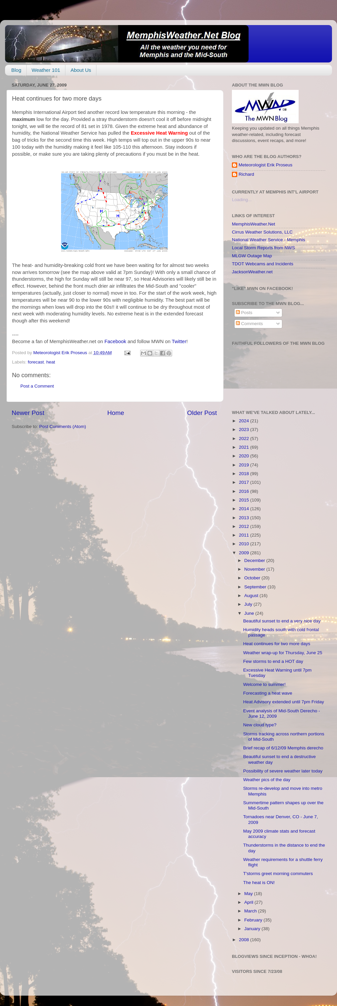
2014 (244, 508)
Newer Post (28, 412)
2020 (244, 455)
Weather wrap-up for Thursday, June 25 (282, 652)
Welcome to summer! (264, 684)
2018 (244, 473)
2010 (244, 543)
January (253, 928)
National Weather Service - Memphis (268, 239)
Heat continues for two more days (276, 643)
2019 (244, 464)
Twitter (179, 341)
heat (50, 362)
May (249, 893)
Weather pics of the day (267, 779)
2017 (244, 482)
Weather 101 (46, 70)
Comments (249, 323)
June (249, 613)
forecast (36, 362)
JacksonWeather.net (252, 271)
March (251, 910)
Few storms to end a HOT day (273, 661)
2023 (244, 429)
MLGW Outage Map (252, 255)
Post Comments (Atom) (62, 426)
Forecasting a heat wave (267, 693)
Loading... (242, 199)
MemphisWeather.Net (253, 224)
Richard (246, 174)
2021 (244, 447)
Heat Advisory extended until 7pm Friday (283, 701)
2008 (244, 939)
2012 (244, 526)
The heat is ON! (259, 882)
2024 (244, 420)
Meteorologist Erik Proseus (265, 164)
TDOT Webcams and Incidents (262, 263)
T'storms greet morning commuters (278, 873)
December (255, 560)
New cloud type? (260, 724)
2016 (244, 491)
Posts (244, 312)
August (252, 595)
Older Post (202, 412)
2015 (244, 499)
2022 (244, 438)
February (254, 919)
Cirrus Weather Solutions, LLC (262, 232)
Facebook (115, 341)
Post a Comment (37, 386)
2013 (244, 517)
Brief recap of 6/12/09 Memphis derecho (283, 747)
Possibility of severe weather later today (283, 770)
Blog (16, 70)
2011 (244, 535)
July (249, 604)
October (253, 577)
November (255, 569)
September (256, 586)
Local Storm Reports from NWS (263, 247)
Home (115, 412)
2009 (244, 552)
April (249, 902)
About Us (80, 70)
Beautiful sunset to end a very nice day (282, 620)
